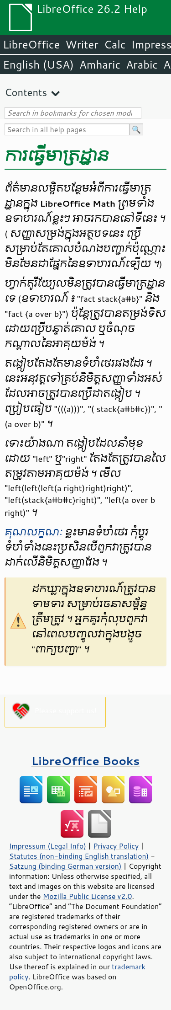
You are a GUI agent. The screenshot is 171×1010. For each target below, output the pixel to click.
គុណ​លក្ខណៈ (33, 532)
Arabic (142, 64)
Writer (81, 44)
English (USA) (38, 64)
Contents (26, 92)
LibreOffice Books (85, 761)
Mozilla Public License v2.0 (87, 896)
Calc (115, 44)
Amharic (99, 64)
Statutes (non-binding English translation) (79, 856)
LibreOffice (31, 44)
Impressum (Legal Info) (47, 846)
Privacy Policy (116, 846)
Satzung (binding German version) (65, 866)
